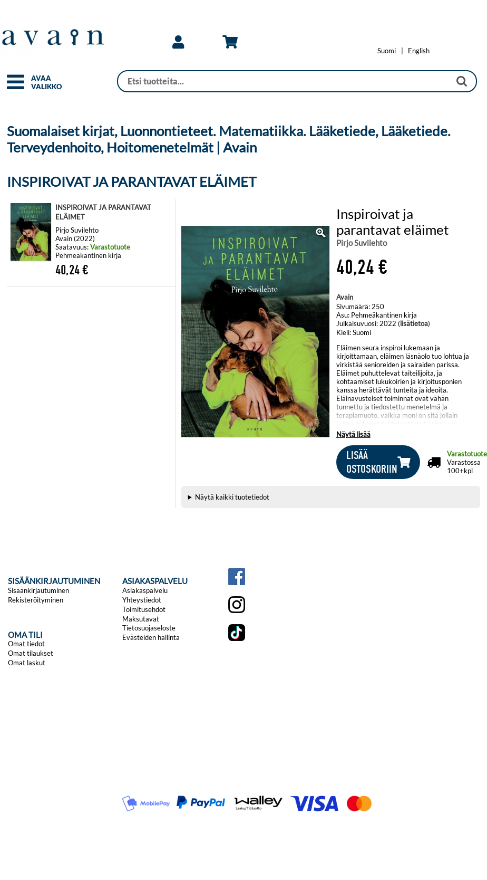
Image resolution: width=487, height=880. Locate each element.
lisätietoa (414, 323)
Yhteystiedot (141, 600)
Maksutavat (140, 619)
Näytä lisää (353, 434)
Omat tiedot (26, 643)
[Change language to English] (419, 50)
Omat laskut (26, 662)
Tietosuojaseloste (149, 628)
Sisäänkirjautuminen (38, 590)
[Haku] (284, 81)
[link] (178, 42)
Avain (344, 297)
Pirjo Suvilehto (361, 242)
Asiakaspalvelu (145, 590)
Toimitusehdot (143, 609)
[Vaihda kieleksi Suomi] (386, 50)
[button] (15, 86)
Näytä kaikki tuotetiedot (232, 497)
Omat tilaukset (30, 653)
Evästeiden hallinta (151, 637)
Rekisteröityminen (35, 600)
